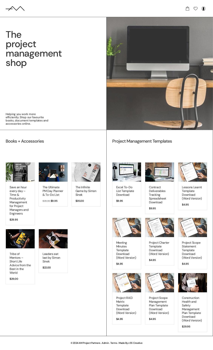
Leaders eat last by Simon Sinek (51, 257)
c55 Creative (135, 343)
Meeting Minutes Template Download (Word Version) (126, 250)
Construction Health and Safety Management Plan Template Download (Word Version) (192, 309)
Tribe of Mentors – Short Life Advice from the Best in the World (20, 263)
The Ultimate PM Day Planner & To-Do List (53, 191)
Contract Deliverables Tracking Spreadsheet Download (157, 194)
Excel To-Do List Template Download (125, 191)
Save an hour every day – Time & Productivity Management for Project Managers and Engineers (19, 200)
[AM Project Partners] (15, 8)
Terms (113, 343)
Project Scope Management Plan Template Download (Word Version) (159, 305)
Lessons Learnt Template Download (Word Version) (192, 192)
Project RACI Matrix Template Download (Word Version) (126, 305)
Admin (105, 343)
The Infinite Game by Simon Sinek (86, 191)
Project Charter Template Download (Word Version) (159, 248)
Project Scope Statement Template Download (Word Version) (192, 250)
